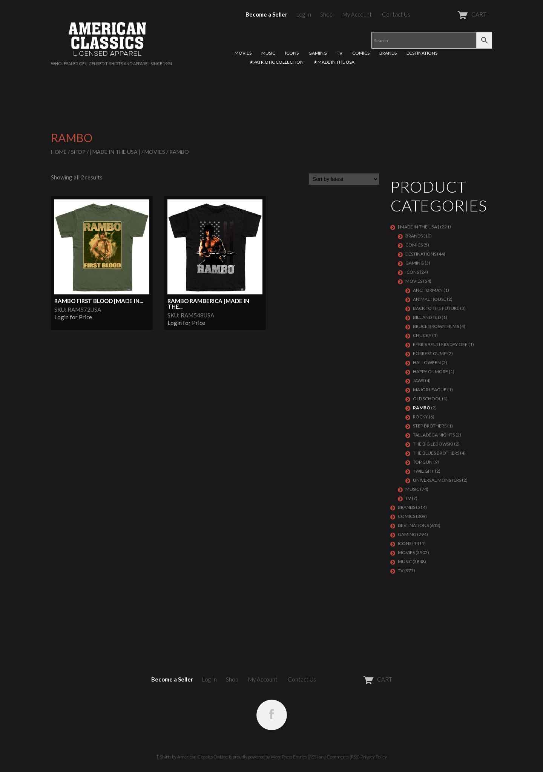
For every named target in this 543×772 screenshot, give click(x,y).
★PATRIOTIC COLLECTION (276, 62)
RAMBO (421, 408)
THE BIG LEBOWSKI (433, 444)
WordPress (281, 757)
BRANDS (388, 53)
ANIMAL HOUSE (429, 299)
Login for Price (73, 317)
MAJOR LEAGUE (429, 389)
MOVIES (243, 53)
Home (59, 152)
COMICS (361, 53)
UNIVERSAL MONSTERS (437, 480)
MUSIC (268, 53)
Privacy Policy (373, 757)
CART (453, 14)
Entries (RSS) (305, 757)
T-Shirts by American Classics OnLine (192, 757)
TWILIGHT (423, 471)
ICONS (292, 53)
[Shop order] (344, 179)
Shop (326, 14)
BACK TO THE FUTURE (436, 308)
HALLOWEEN (427, 362)
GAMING (317, 53)
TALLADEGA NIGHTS (434, 435)
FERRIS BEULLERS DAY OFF (440, 344)
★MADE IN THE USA (333, 62)
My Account (357, 14)
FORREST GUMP (429, 353)
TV (339, 53)
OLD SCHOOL (427, 398)
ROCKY (420, 417)
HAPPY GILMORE (430, 371)
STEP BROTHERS (429, 426)
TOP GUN (423, 462)
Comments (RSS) (343, 757)
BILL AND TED (427, 317)
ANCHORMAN (428, 290)
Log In (303, 14)
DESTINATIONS (421, 53)
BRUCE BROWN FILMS (436, 326)
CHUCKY (422, 335)
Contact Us (396, 14)
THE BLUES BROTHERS (436, 453)
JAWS (418, 380)
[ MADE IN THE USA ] (115, 152)
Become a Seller (266, 14)
